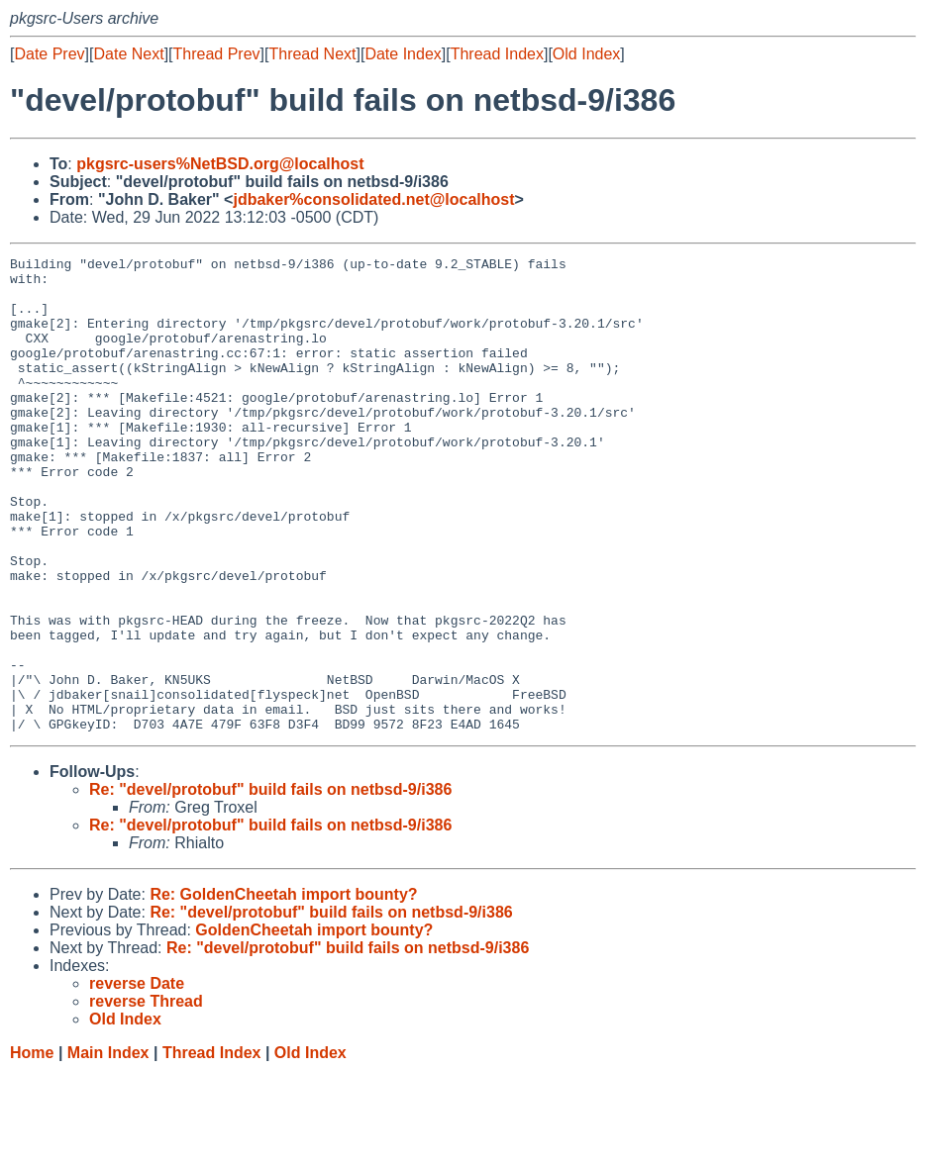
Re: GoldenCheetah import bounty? (283, 989)
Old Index (586, 54)
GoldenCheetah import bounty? (314, 1025)
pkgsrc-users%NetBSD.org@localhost (219, 163)
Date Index (402, 54)
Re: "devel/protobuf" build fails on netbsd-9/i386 (270, 884)
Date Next (128, 54)
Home (31, 1147)
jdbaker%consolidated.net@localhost (373, 199)
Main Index (108, 1147)
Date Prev (49, 54)
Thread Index (497, 54)
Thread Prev (216, 54)
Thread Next (312, 54)
